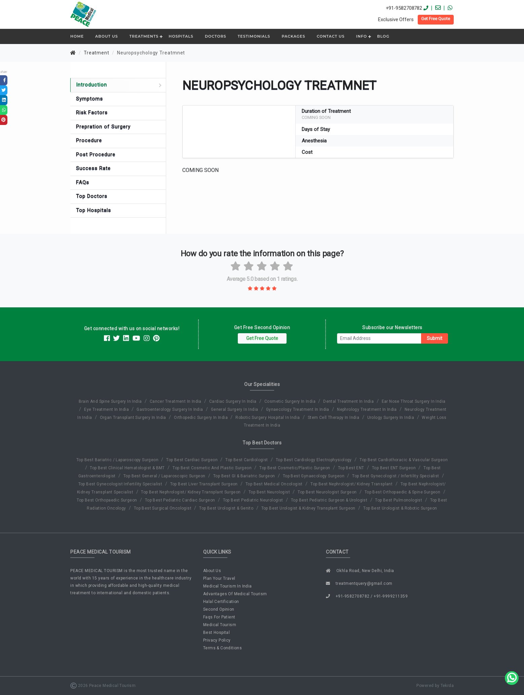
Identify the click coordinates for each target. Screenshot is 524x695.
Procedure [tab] (89, 140)
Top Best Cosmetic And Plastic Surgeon (213, 468)
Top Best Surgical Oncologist (163, 508)
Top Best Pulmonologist (399, 500)
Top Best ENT (351, 468)
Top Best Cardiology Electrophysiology (314, 460)
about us (212, 570)
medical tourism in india (227, 586)
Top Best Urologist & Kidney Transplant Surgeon (309, 508)
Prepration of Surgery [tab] (103, 127)
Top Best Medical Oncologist (275, 484)
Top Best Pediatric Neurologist (253, 500)
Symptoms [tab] (89, 99)
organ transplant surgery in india (133, 417)
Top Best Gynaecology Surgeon (314, 476)
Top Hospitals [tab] (93, 210)
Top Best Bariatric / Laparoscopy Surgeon (117, 460)
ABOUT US (106, 36)
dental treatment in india (349, 401)
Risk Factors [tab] (92, 113)
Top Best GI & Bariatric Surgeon (244, 476)
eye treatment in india (107, 409)
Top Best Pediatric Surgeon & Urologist (330, 500)
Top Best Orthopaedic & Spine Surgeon (403, 492)
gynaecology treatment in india (298, 409)
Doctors (215, 36)
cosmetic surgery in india (290, 401)
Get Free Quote (435, 18)
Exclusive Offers (395, 19)
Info (361, 36)
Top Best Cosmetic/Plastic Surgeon (295, 468)
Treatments (144, 36)
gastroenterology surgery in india (170, 409)
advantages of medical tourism (235, 594)
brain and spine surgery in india (111, 401)
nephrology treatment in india (367, 409)
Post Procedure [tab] (95, 154)
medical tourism (219, 624)
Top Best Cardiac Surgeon (192, 460)
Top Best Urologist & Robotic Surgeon (400, 508)
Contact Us (331, 36)
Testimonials (254, 36)
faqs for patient (219, 617)
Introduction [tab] (118, 85)
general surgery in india (235, 409)
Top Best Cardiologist (247, 460)
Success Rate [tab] (93, 168)
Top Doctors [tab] (91, 196)
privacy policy (217, 640)
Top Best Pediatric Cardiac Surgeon (180, 500)
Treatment (96, 52)
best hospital (216, 632)
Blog (383, 36)
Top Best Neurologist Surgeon (328, 492)
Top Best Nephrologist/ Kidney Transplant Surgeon (191, 492)
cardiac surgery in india (233, 401)
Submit (434, 338)
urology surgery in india (391, 417)
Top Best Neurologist (270, 492)
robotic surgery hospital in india (268, 417)
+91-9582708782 (404, 8)
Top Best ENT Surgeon (394, 468)
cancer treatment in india (176, 401)
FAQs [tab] (82, 182)
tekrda (447, 685)
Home (77, 36)
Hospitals (181, 36)
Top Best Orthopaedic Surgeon (107, 500)
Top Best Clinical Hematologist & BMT (128, 468)
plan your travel (219, 578)
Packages (293, 36)
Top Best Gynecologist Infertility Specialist (120, 484)
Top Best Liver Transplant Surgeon (204, 484)
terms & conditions (222, 648)
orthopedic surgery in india (201, 417)
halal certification (221, 601)
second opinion (218, 609)
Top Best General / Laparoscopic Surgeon (165, 476)
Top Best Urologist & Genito (226, 508)
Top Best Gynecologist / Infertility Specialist (396, 476)
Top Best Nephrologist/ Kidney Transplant (352, 484)
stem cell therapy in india (334, 417)
